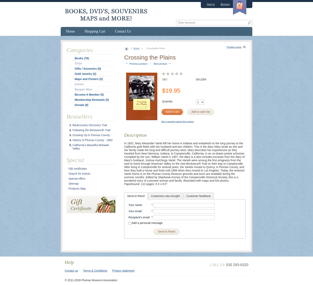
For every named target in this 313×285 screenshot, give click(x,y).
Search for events (79, 173)
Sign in (211, 4)
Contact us (71, 270)
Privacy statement (123, 270)
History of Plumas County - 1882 (92, 140)
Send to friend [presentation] (136, 196)
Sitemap (73, 183)
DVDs (78, 63)
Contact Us (123, 31)
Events (79, 84)
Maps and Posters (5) (89, 79)
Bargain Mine (83, 89)
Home (70, 31)
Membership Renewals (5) (92, 99)
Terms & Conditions (95, 270)
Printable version (234, 47)
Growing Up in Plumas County (91, 135)
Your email (135, 211)
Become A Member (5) (89, 94)
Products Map (77, 188)
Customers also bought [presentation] (165, 196)
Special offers (76, 178)
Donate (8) (81, 105)
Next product (162, 63)
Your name (135, 205)
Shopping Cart (94, 31)
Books (136, 48)
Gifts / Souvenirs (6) (88, 68)
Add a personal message (146, 223)
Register (225, 4)
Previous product (136, 63)
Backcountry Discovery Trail (89, 125)
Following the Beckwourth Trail (91, 130)
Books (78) (82, 58)
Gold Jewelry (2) (85, 73)
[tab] (136, 196)
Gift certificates (77, 168)
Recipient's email (139, 217)
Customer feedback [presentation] (198, 196)
